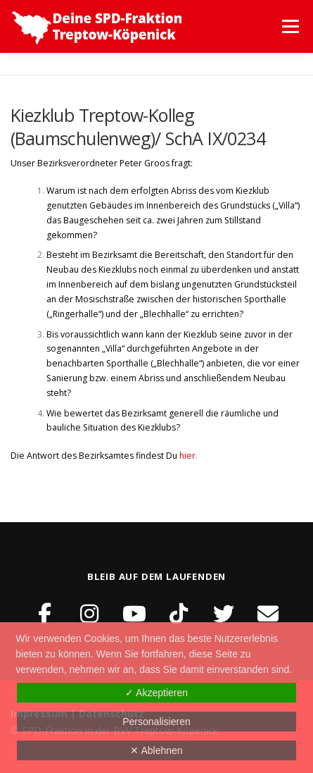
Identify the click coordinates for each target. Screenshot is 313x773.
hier (187, 456)
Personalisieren (156, 721)
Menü (289, 26)
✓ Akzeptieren (156, 692)
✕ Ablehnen (156, 750)
